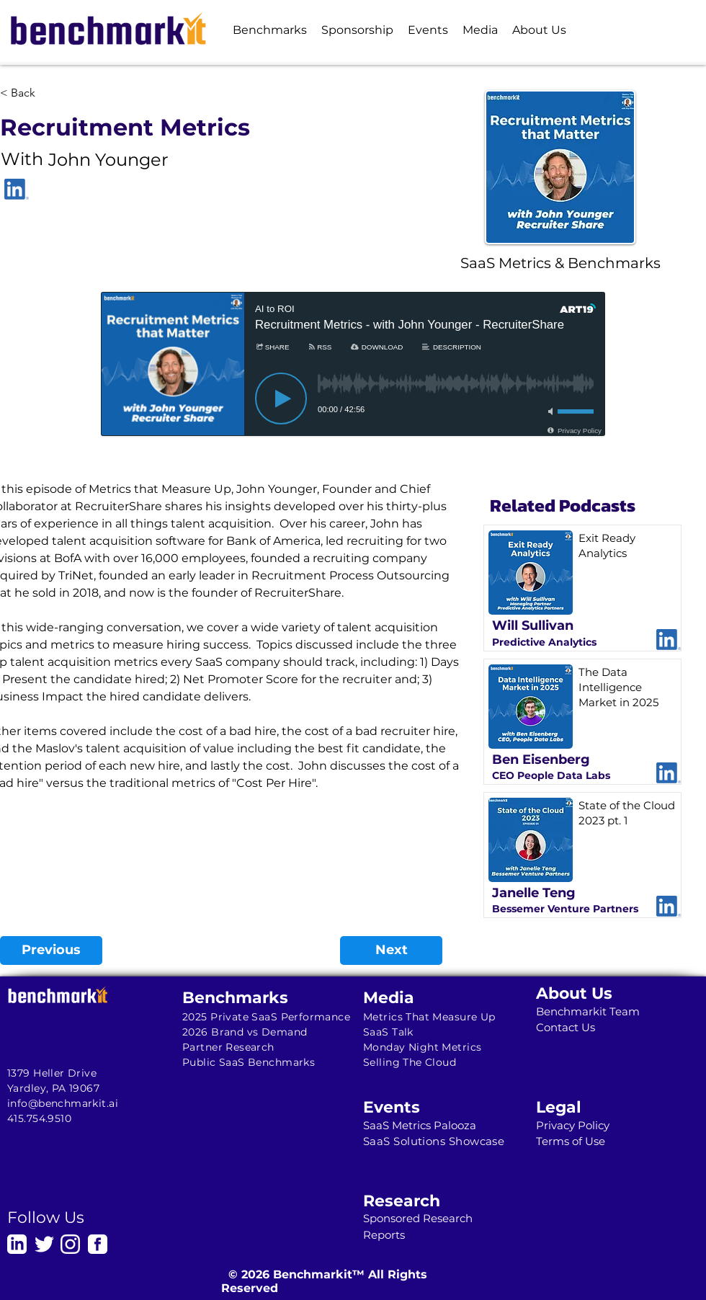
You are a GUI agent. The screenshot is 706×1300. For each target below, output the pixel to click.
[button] (269, 29)
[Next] (391, 950)
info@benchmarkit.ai (62, 1103)
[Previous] (51, 950)
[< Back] (47, 93)
